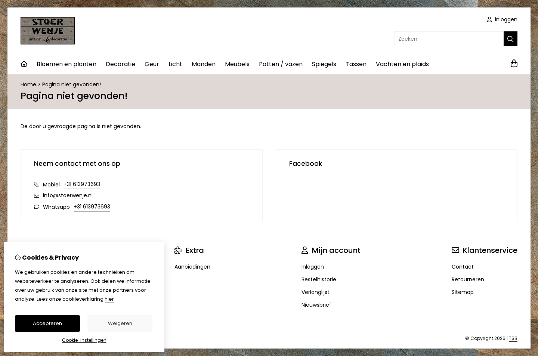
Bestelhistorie (319, 279)
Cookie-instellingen (84, 340)
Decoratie (120, 64)
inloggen (502, 19)
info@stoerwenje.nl (68, 195)
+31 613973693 (82, 184)
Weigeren (120, 323)
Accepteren (47, 323)
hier (109, 299)
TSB (513, 338)
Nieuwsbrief (316, 305)
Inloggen (313, 266)
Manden (204, 64)
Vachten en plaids (402, 64)
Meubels (237, 64)
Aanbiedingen (192, 266)
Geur (152, 64)
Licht (175, 64)
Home (28, 84)
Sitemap (463, 292)
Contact (463, 266)
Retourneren (468, 279)
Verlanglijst (316, 292)
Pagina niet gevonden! (71, 84)
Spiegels (324, 64)
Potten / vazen (281, 64)
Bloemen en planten (66, 64)
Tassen (356, 64)
